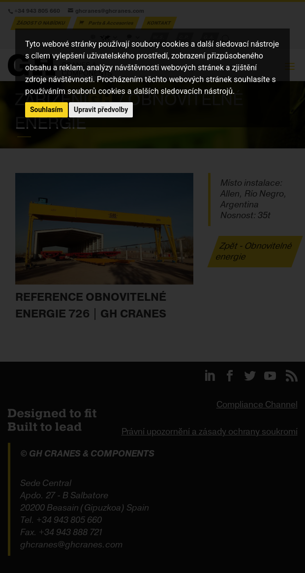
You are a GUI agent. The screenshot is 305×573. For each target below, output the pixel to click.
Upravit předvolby (101, 110)
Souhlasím (46, 110)
